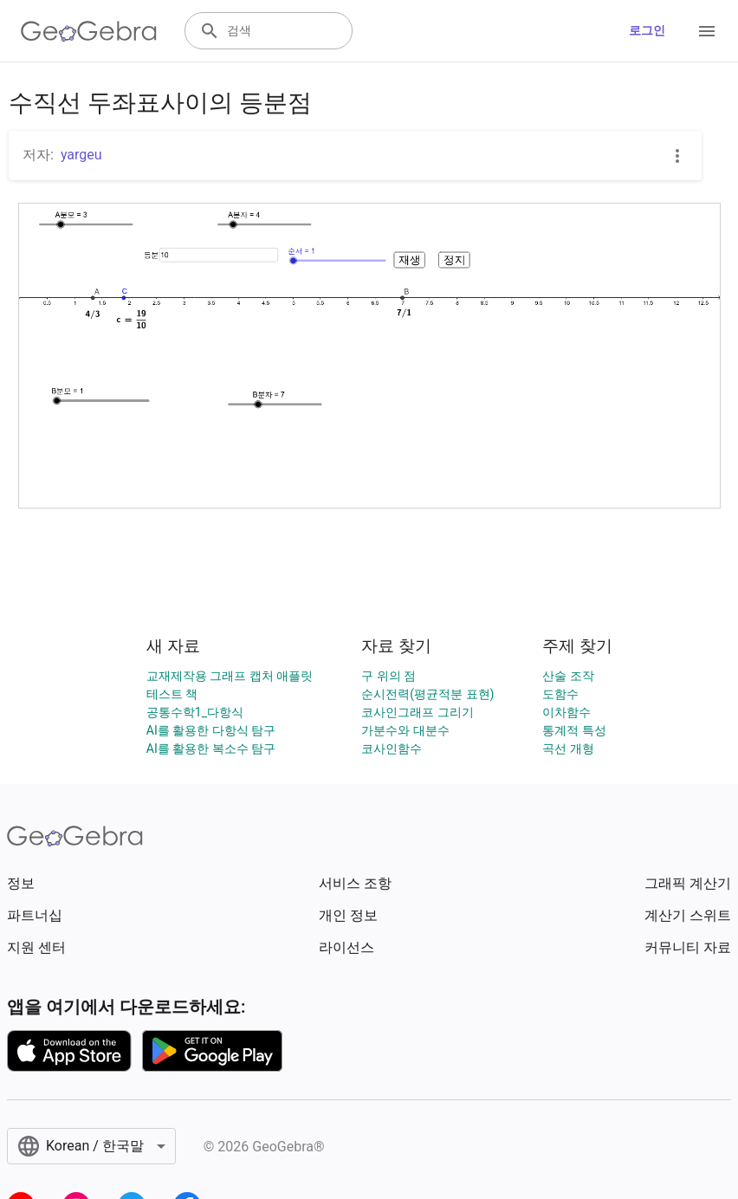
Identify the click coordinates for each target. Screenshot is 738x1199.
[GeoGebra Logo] (89, 31)
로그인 (647, 30)
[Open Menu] (706, 31)
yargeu (81, 154)
